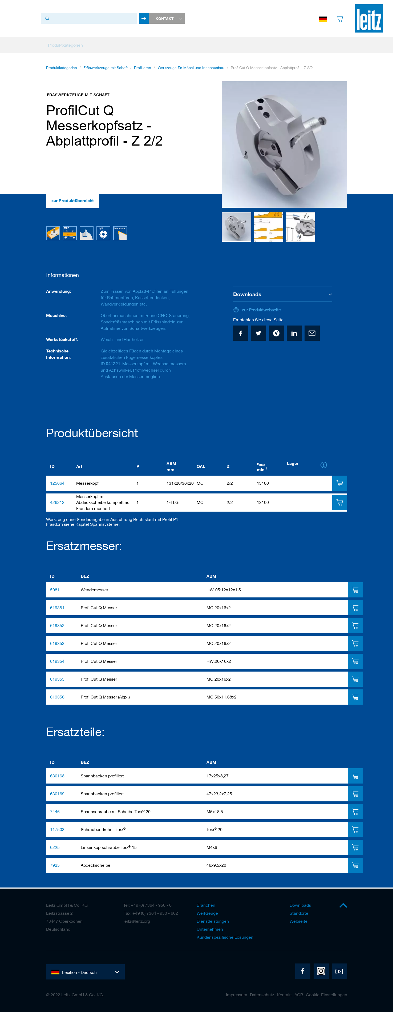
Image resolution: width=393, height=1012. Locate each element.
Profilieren (142, 69)
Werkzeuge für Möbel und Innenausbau (191, 69)
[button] (232, 146)
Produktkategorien (61, 69)
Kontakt (284, 994)
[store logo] (369, 19)
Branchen (206, 905)
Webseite (298, 921)
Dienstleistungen (213, 921)
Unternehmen (210, 929)
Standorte (299, 913)
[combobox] (89, 19)
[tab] (339, 484)
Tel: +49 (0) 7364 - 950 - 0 (147, 905)
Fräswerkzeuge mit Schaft (105, 69)
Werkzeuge (207, 913)
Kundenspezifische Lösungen (225, 937)
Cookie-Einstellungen (326, 994)
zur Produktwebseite (261, 310)
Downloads (300, 905)
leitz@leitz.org (136, 921)
